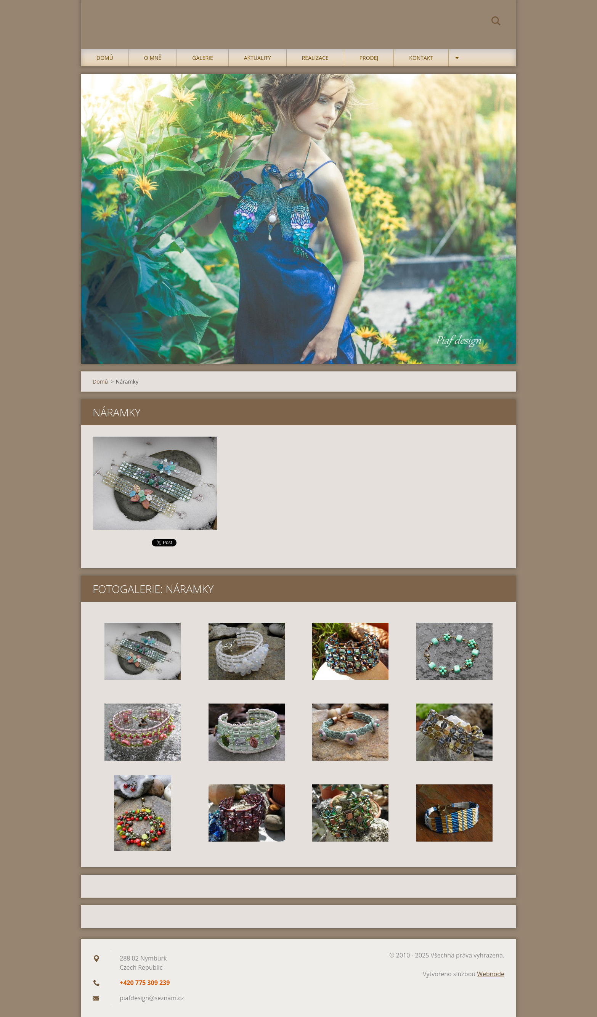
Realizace (315, 57)
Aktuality (257, 57)
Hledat (496, 22)
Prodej (369, 57)
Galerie (202, 57)
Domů (104, 57)
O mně (152, 57)
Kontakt (421, 57)
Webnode (490, 974)
